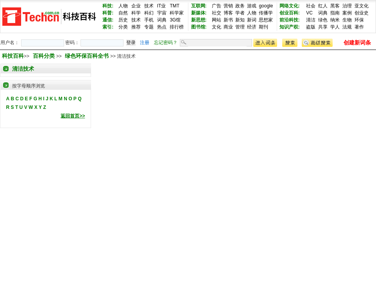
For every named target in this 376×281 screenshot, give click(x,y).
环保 (359, 20)
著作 (359, 27)
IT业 (161, 6)
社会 (310, 6)
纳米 (335, 20)
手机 (149, 20)
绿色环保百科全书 (87, 56)
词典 (162, 20)
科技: (107, 6)
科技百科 (13, 56)
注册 (144, 42)
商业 (228, 27)
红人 (323, 6)
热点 (162, 27)
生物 (347, 20)
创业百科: (289, 13)
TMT (174, 6)
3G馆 (175, 20)
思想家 (266, 20)
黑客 (335, 6)
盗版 (310, 27)
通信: (107, 20)
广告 (216, 6)
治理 (347, 6)
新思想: (199, 20)
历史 (123, 20)
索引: (107, 27)
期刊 (263, 27)
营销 (228, 6)
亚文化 (362, 6)
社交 (216, 13)
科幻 (149, 13)
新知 (240, 20)
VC (309, 13)
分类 (123, 27)
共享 (323, 27)
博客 (228, 13)
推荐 (136, 27)
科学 (136, 13)
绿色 (323, 20)
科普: (107, 13)
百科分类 (43, 56)
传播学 (266, 13)
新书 (228, 20)
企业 (136, 6)
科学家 (177, 13)
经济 (251, 27)
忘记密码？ (165, 42)
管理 (240, 27)
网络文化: (289, 6)
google (266, 6)
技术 (149, 6)
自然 (123, 13)
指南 (335, 13)
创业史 (362, 13)
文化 (216, 27)
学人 (335, 27)
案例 (347, 13)
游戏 (251, 6)
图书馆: (199, 27)
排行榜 (177, 27)
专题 (149, 27)
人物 (123, 6)
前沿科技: (289, 20)
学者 (240, 13)
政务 (240, 6)
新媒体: (199, 13)
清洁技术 (23, 69)
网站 (216, 20)
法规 (347, 27)
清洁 (310, 20)
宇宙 (162, 13)
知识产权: (289, 27)
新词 (251, 20)
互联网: (199, 6)
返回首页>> (73, 116)
